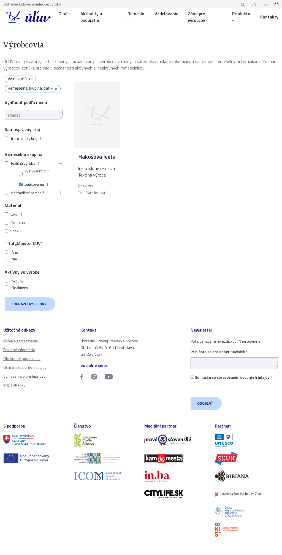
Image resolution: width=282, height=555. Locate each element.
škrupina (17, 222)
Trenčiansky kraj (23, 138)
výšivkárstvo (35, 171)
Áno (15, 252)
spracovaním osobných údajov (243, 377)
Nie (14, 259)
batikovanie (34, 184)
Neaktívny (20, 287)
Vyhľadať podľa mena (26, 102)
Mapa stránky (14, 385)
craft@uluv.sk (91, 354)
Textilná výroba (22, 163)
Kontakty (269, 17)
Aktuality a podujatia (91, 16)
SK (266, 4)
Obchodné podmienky (21, 358)
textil (14, 214)
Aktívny (18, 281)
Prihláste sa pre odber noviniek (234, 357)
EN (253, 4)
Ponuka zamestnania (20, 341)
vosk (14, 231)
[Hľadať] (34, 114)
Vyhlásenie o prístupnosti (24, 376)
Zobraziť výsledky (29, 304)
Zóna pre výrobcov (198, 16)
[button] (59, 163)
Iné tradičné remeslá (27, 193)
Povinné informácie (19, 350)
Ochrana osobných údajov (25, 367)
